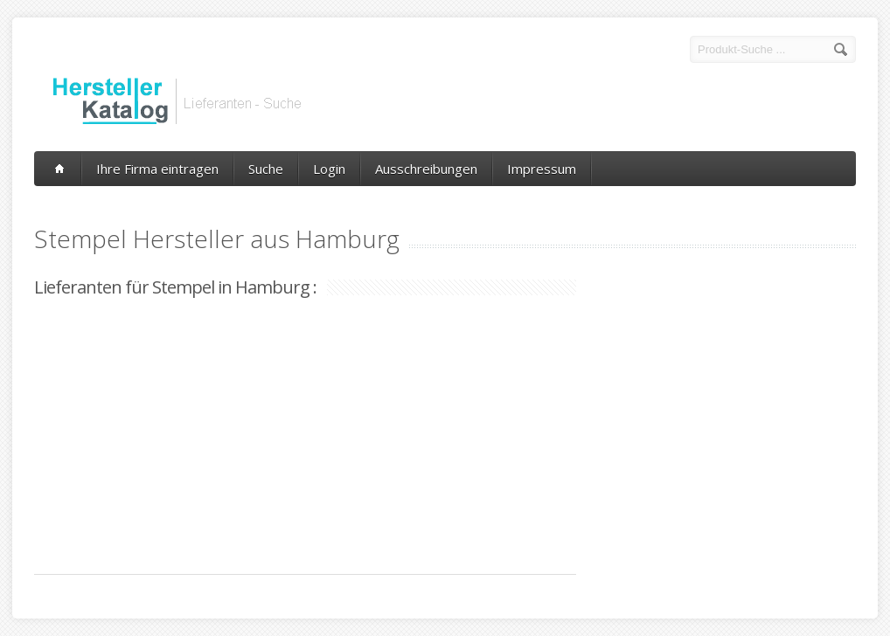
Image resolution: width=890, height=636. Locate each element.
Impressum (541, 168)
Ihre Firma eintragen (157, 168)
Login (329, 168)
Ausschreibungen (426, 168)
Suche (265, 168)
